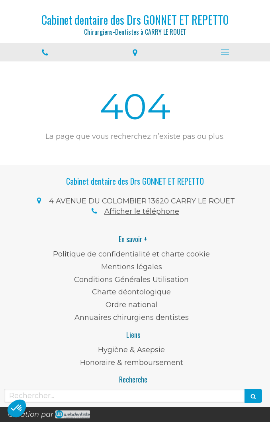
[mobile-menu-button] (225, 52)
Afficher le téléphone (141, 211)
